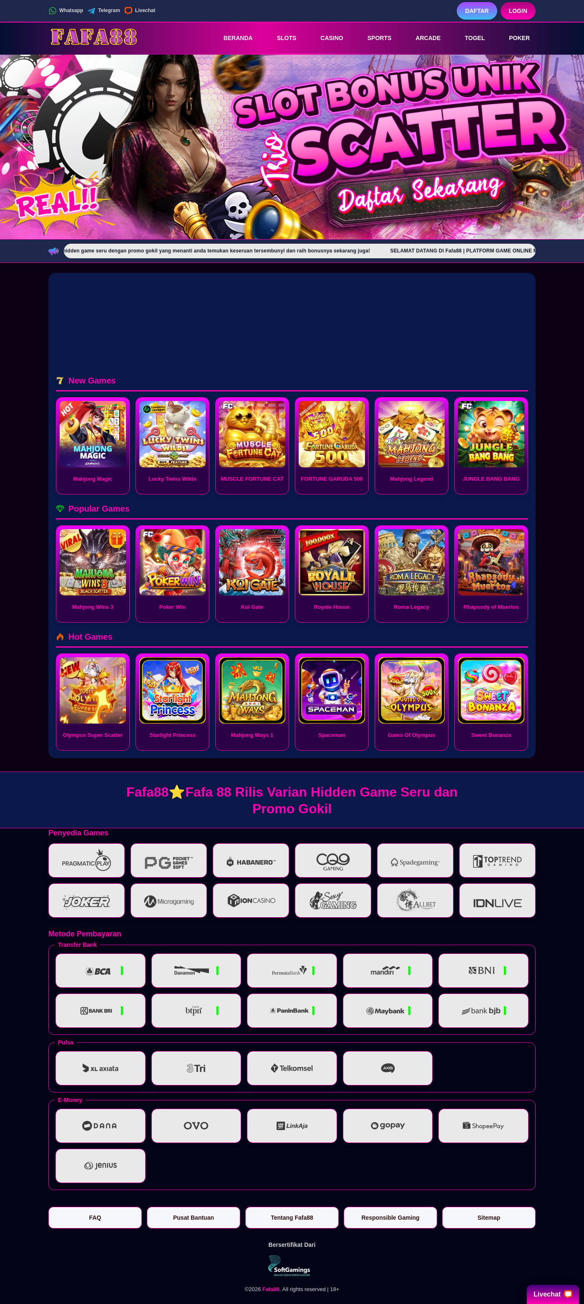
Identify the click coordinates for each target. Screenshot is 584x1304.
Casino (326, 38)
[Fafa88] (94, 38)
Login (518, 11)
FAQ (95, 1217)
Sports (374, 38)
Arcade (422, 38)
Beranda (232, 38)
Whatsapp (65, 11)
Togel (469, 38)
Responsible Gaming (390, 1217)
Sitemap (489, 1217)
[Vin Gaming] (292, 1265)
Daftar (477, 11)
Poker (513, 38)
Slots (281, 38)
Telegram (103, 11)
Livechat (140, 11)
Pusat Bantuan (193, 1217)
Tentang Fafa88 (292, 1217)
